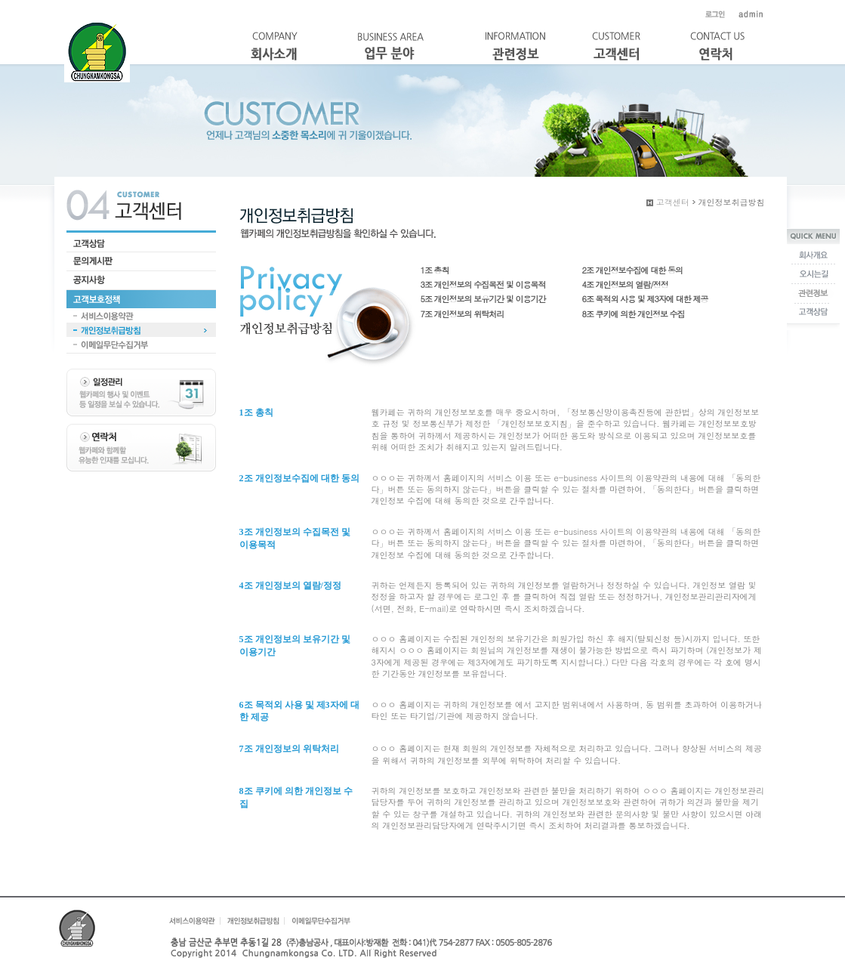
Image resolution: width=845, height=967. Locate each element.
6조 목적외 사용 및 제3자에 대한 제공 (645, 298)
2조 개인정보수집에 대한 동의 (632, 270)
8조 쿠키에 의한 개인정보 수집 (633, 314)
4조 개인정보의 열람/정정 (625, 284)
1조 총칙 (435, 270)
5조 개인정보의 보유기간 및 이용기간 (483, 298)
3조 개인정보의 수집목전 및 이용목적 (483, 284)
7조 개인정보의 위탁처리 (462, 314)
